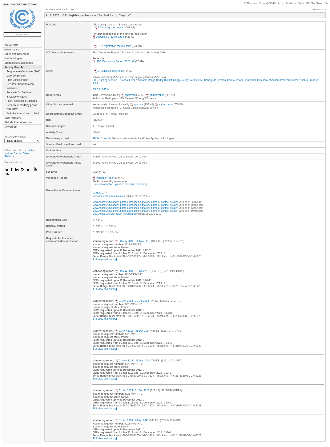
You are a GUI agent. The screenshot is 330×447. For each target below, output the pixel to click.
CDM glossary (250, 3)
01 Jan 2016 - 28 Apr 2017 (132, 420)
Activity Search (13, 67)
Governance (11, 49)
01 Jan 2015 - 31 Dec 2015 (132, 390)
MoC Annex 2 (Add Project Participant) (114, 213)
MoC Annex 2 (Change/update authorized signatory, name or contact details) (135, 202)
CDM (12, 4)
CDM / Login (315, 3)
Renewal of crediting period (22, 105)
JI (17, 4)
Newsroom (10, 126)
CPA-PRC (12, 109)
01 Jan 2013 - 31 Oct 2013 (132, 300)
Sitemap (263, 3)
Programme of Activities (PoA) (23, 71)
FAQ (270, 3)
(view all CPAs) (100, 88)
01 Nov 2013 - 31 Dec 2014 (132, 330)
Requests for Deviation (19, 92)
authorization (155, 95)
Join (326, 3)
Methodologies (13, 58)
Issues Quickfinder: (15, 136)
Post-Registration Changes (22, 100)
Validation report (103, 177)
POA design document (108, 27)
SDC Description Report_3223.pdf (113, 61)
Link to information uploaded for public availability (120, 184)
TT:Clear (32, 4)
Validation (12, 88)
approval (128, 95)
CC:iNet (23, 4)
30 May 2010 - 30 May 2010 (132, 241)
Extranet (301, 3)
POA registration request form (112, 46)
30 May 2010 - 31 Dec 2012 (132, 271)
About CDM (11, 45)
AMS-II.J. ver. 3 (101, 138)
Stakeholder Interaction (18, 122)
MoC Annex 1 (100, 193)
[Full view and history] (104, 259)
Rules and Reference (16, 54)
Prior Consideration (17, 79)
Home (5, 4)
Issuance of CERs (17, 96)
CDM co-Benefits (16, 75)
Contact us (279, 3)
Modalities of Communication (108, 196)
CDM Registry (12, 117)
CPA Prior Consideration (20, 84)
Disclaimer (291, 3)
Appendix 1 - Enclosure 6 (108, 36)
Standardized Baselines (18, 62)
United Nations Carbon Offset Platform (19, 153)
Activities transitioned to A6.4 (23, 113)
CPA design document (108, 70)
